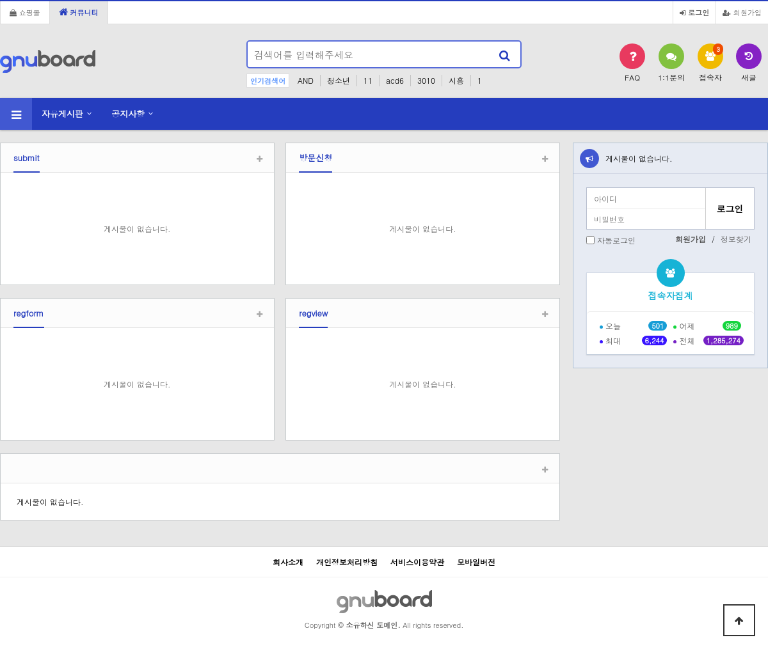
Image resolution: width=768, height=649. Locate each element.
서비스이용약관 (417, 562)
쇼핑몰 (25, 12)
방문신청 (315, 158)
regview (313, 313)
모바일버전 (476, 562)
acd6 (395, 80)
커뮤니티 (79, 12)
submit (26, 158)
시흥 (456, 80)
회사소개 (288, 562)
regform (28, 313)
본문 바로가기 (0, 0)
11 (368, 80)
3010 (426, 80)
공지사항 (128, 113)
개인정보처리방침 (347, 562)
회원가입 (742, 12)
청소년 (338, 80)
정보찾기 (736, 238)
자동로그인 (616, 240)
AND (306, 80)
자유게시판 (62, 113)
